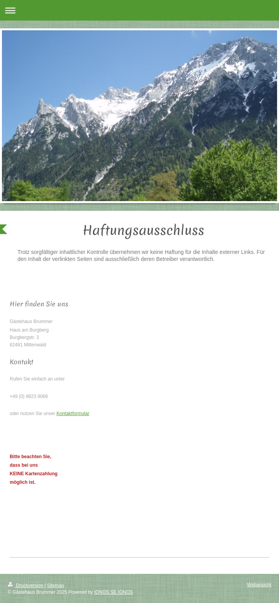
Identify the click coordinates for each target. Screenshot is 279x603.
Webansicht (259, 584)
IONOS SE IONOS (113, 592)
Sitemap (55, 585)
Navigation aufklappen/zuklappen (139, 10)
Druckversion (26, 585)
